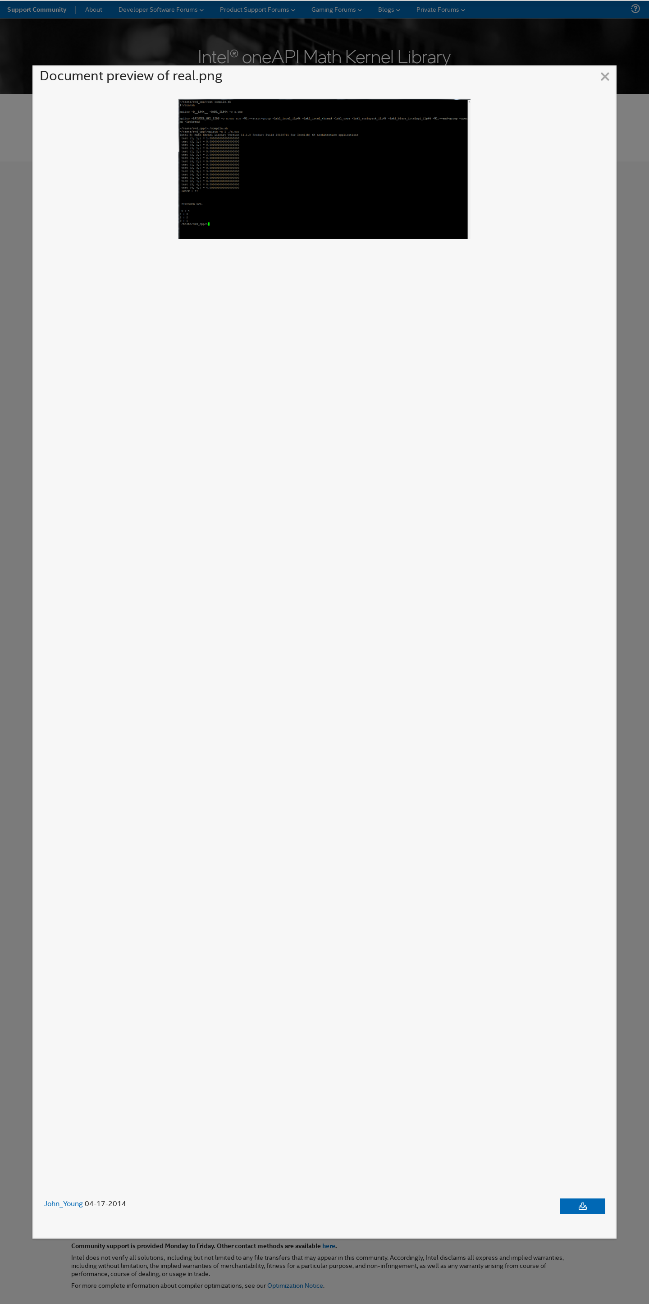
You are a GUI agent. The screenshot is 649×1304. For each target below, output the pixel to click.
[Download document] (582, 1206)
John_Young (63, 1203)
